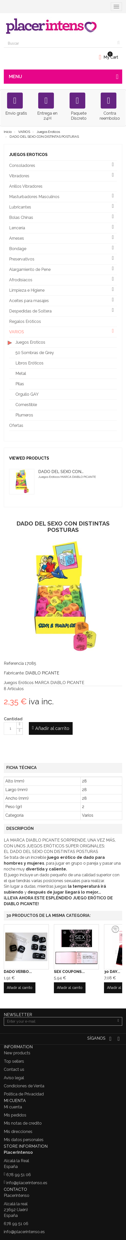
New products (17, 1053)
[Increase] (19, 725)
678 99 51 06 (18, 1174)
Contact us (14, 1069)
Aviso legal (14, 1077)
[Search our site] (59, 43)
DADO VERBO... (18, 971)
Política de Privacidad (24, 1094)
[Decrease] (19, 731)
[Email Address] (59, 1021)
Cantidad (13, 719)
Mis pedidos (15, 1115)
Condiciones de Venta (24, 1086)
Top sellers (14, 1061)
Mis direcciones (18, 1131)
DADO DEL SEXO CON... (60, 471)
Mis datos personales (24, 1139)
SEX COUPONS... (69, 971)
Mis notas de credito (23, 1123)
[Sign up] (118, 1021)
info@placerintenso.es (26, 1182)
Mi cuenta (13, 1107)
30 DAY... (112, 971)
